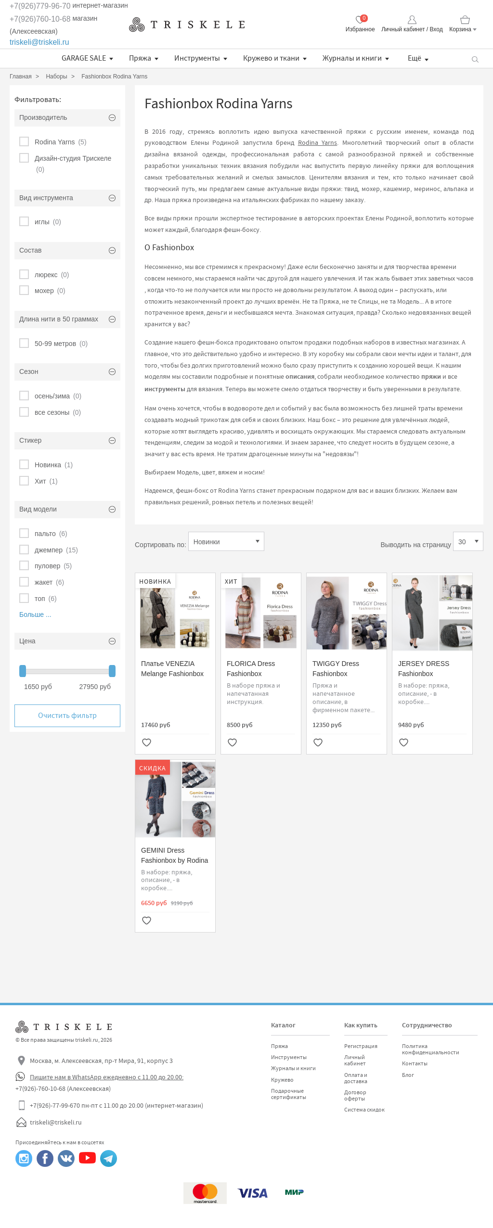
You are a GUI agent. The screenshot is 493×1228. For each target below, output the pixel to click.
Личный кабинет (355, 1060)
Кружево (282, 1080)
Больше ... (35, 614)
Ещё (414, 58)
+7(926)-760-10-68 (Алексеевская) (63, 1088)
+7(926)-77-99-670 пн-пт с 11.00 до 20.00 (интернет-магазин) (116, 1105)
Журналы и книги (352, 58)
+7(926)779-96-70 (40, 6)
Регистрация (360, 1046)
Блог (408, 1075)
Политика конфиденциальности (430, 1049)
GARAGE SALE (84, 58)
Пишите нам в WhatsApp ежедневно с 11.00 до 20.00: (106, 1077)
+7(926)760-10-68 (40, 19)
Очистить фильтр (67, 715)
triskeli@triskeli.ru (39, 42)
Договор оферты (355, 1095)
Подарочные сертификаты (288, 1094)
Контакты (415, 1063)
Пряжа (140, 58)
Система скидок (364, 1109)
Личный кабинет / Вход (411, 29)
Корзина (460, 29)
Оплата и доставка (355, 1078)
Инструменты (197, 58)
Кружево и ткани (271, 58)
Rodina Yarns (317, 142)
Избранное (360, 29)
